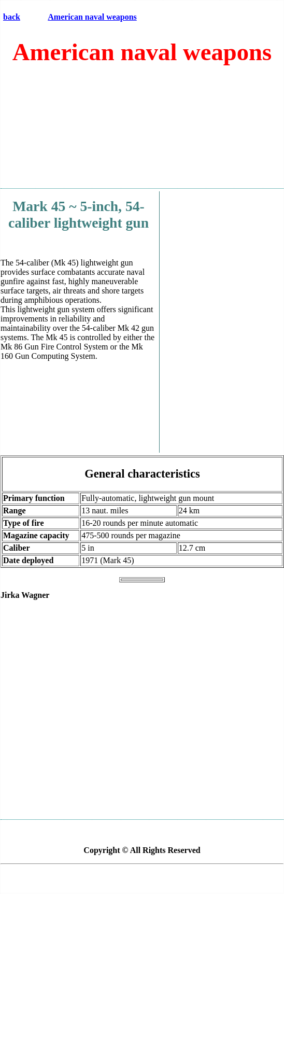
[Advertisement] (141, 131)
